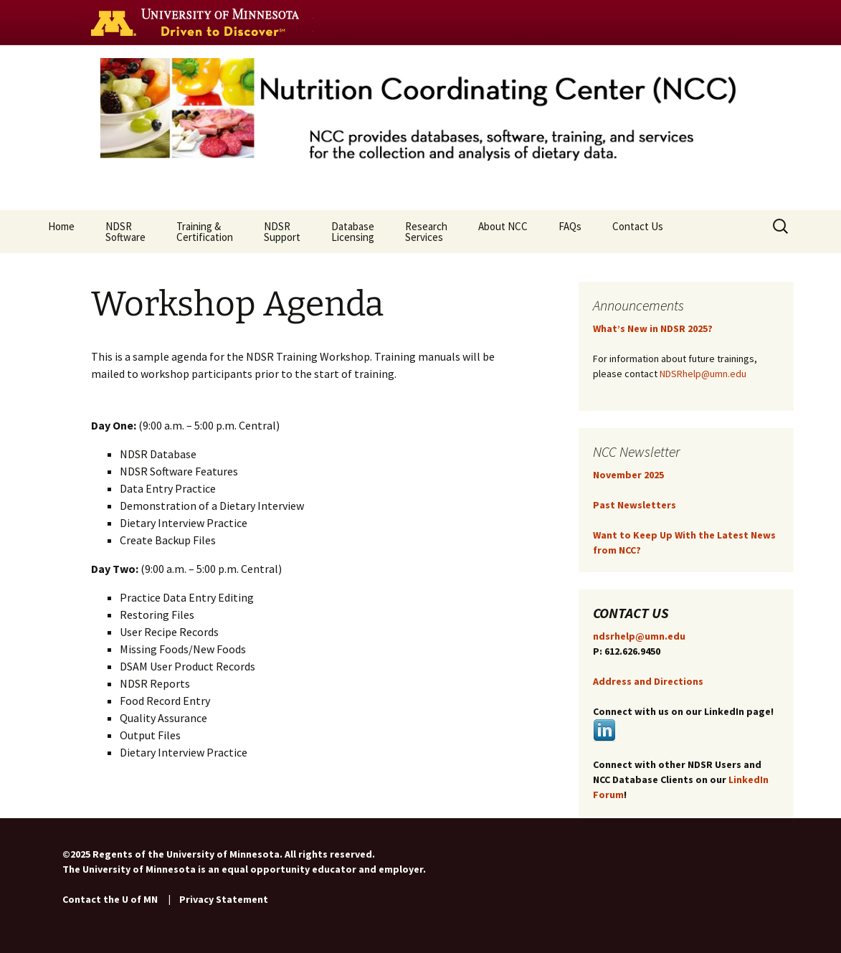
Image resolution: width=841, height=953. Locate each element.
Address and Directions (648, 681)
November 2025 (628, 474)
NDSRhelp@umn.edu (703, 373)
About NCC (503, 231)
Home (61, 231)
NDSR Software (125, 231)
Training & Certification (204, 231)
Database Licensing (352, 231)
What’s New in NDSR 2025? (653, 328)
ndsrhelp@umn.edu (639, 636)
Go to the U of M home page (198, 22)
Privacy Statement (223, 899)
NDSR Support (282, 231)
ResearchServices (426, 231)
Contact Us (637, 231)
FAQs (570, 231)
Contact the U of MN (110, 899)
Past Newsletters (634, 504)
